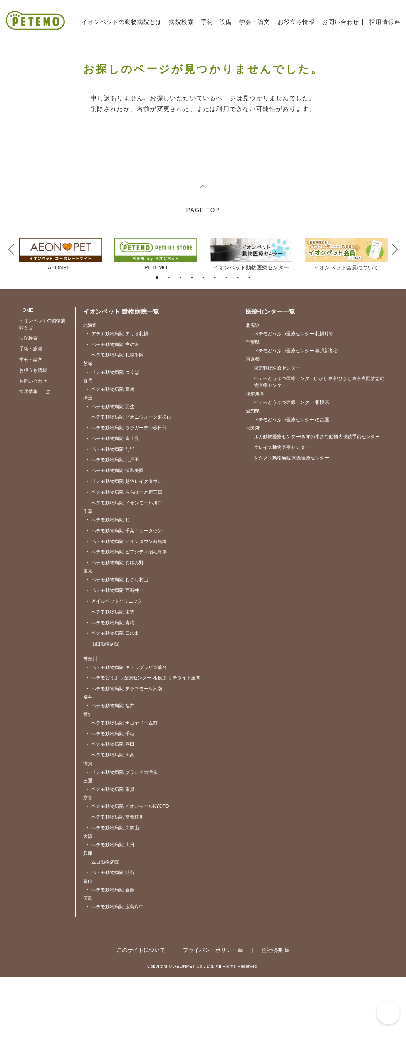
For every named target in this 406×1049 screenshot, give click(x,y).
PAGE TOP (203, 281)
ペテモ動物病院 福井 (109, 778)
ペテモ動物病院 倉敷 (109, 961)
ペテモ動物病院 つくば (112, 444)
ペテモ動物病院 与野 (109, 521)
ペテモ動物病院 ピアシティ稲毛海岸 (125, 624)
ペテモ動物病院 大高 (109, 827)
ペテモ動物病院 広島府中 (114, 978)
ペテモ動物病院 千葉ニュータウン (123, 602)
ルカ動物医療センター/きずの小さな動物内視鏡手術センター (314, 508)
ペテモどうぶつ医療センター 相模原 (288, 474)
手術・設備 (216, 21)
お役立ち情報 (296, 21)
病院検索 (181, 21)
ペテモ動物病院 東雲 (109, 684)
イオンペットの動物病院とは (122, 21)
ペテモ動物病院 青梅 (109, 694)
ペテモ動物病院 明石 (109, 944)
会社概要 (272, 1022)
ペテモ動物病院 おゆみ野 (114, 634)
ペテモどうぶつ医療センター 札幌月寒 (291, 405)
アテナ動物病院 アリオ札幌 (116, 405)
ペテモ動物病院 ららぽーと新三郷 (123, 564)
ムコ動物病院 (102, 934)
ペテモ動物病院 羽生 (109, 478)
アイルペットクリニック (113, 673)
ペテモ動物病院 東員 (109, 861)
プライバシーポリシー (210, 1022)
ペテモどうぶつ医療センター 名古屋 (288, 491)
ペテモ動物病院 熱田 (109, 816)
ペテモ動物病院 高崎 (109, 461)
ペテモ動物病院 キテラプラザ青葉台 (125, 739)
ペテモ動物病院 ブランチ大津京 (121, 844)
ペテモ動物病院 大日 (109, 917)
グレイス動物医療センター (278, 519)
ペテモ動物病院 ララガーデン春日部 (125, 499)
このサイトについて (141, 1022)
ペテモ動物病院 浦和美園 (114, 543)
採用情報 (381, 21)
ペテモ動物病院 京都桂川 (114, 889)
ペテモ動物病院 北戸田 (112, 532)
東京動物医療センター (274, 440)
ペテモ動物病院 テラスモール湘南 (123, 760)
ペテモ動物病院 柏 (107, 591)
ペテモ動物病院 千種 (109, 805)
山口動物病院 (102, 716)
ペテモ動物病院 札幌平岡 (114, 427)
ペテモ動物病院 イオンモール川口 (123, 575)
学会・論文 (254, 21)
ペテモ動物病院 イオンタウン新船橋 (125, 613)
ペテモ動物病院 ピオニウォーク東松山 (128, 489)
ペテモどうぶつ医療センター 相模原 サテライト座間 (142, 750)
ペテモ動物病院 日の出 (112, 705)
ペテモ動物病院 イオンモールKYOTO (127, 878)
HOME (26, 382)
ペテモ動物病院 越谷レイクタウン (123, 553)
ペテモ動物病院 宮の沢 (112, 416)
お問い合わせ (340, 21)
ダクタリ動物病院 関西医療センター (288, 530)
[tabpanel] (60, 325)
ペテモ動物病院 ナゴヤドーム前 (121, 795)
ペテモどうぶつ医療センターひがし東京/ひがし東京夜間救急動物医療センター (316, 454)
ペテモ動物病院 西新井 (112, 662)
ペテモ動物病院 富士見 (112, 510)
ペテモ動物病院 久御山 (112, 899)
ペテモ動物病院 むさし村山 (116, 652)
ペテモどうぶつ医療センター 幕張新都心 (293, 423)
